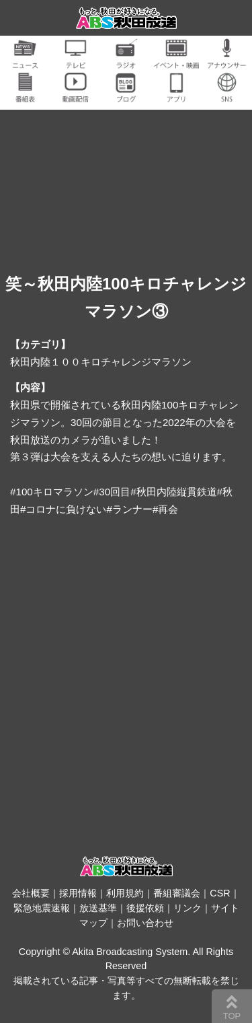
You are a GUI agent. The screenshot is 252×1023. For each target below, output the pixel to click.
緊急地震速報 (41, 908)
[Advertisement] (126, 672)
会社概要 (31, 893)
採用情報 (78, 893)
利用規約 (125, 893)
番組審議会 (176, 893)
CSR (220, 893)
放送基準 (98, 908)
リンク (187, 908)
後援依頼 (145, 908)
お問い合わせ (145, 922)
